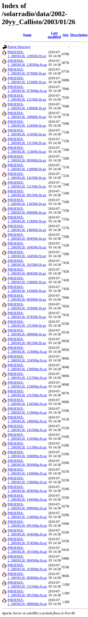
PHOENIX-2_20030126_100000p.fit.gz (27, 454)
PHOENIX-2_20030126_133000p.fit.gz (27, 350)
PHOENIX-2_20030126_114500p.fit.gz (27, 436)
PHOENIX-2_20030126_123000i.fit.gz (27, 80)
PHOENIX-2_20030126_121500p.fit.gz (27, 376)
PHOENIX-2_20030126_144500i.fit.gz (27, 254)
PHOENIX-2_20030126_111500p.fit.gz (27, 445)
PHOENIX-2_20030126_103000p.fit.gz (27, 567)
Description (78, 35)
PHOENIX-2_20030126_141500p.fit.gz (27, 428)
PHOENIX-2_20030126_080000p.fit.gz (27, 602)
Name (27, 35)
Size (66, 35)
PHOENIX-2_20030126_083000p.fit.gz (27, 576)
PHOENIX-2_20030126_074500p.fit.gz (27, 541)
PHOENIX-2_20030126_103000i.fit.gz (27, 306)
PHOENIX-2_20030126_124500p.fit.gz (27, 358)
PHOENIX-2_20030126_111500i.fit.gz (27, 184)
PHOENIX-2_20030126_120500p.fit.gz (27, 63)
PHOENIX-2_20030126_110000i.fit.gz (27, 167)
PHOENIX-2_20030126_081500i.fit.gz (27, 341)
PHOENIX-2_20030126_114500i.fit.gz (27, 132)
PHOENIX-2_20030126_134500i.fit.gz (27, 202)
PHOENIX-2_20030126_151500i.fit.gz (27, 323)
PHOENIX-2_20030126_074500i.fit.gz (27, 315)
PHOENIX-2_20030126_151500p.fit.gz (27, 584)
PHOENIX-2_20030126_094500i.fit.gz (27, 236)
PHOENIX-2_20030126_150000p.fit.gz (27, 480)
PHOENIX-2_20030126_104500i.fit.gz (27, 245)
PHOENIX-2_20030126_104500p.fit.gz (27, 532)
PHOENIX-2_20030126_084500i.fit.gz (27, 271)
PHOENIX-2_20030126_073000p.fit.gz (27, 89)
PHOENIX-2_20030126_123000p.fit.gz (27, 384)
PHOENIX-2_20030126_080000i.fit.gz (27, 332)
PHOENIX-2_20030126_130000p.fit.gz (27, 367)
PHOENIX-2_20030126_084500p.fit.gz (27, 558)
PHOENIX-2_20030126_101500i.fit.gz (27, 263)
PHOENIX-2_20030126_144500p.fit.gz (27, 497)
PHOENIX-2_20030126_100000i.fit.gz (27, 115)
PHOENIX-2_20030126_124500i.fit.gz (27, 123)
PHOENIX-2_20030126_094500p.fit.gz (27, 489)
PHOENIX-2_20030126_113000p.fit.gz (27, 410)
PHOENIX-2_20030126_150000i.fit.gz (27, 280)
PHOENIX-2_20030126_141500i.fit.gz (27, 176)
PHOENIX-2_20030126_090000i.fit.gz (27, 210)
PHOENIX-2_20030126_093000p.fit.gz (27, 463)
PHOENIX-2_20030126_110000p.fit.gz (27, 515)
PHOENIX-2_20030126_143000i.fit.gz (27, 289)
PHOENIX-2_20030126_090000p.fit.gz (27, 506)
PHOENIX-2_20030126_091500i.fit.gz (27, 193)
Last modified (54, 35)
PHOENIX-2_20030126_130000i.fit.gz (27, 106)
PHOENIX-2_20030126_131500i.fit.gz (27, 141)
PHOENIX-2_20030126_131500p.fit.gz (27, 393)
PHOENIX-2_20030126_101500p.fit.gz (27, 550)
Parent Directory (19, 47)
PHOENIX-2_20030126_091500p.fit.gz (27, 523)
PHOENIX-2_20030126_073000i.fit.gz (27, 71)
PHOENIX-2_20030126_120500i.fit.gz (27, 54)
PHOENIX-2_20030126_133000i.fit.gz (27, 219)
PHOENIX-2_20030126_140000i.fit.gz (27, 228)
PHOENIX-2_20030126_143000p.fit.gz (27, 471)
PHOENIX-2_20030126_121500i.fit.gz (27, 97)
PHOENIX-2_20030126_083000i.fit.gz (27, 297)
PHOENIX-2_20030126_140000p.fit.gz (27, 419)
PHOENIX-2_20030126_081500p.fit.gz (27, 593)
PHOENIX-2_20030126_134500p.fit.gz (27, 402)
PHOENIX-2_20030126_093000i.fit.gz (27, 158)
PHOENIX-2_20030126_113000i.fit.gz (27, 149)
